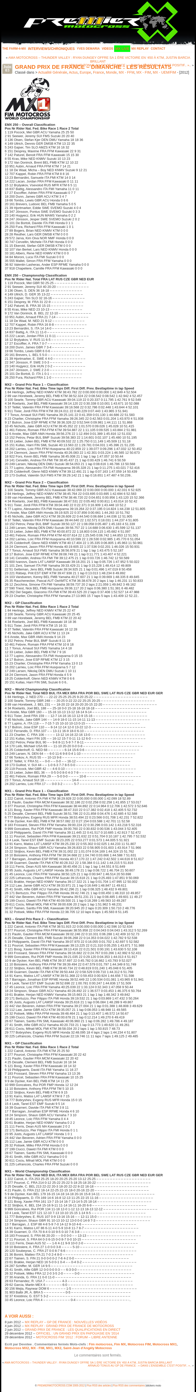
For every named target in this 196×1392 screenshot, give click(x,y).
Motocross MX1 (165, 1344)
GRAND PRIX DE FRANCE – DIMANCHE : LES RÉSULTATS (93, 67)
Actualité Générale (52, 72)
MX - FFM (126, 72)
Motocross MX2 (17, 1348)
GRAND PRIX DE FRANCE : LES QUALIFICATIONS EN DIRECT (73, 1330)
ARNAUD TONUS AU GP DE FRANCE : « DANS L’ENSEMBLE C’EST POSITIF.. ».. (139, 1365)
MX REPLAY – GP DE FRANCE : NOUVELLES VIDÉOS (66, 1322)
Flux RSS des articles (99, 1385)
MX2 (58, 1348)
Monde (111, 72)
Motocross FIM (139, 1344)
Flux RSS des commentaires (129, 1385)
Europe (85, 72)
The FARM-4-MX (14, 48)
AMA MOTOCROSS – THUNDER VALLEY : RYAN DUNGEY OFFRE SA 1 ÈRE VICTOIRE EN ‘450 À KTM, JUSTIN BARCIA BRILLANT (99, 59)
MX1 (49, 1348)
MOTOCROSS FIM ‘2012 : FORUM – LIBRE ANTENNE (76, 1337)
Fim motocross (100, 1344)
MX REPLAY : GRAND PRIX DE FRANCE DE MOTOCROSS (69, 1326)
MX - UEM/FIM (164, 72)
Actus (73, 72)
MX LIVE (122, 49)
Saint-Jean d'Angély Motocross (87, 1348)
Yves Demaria (88, 48)
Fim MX (120, 1344)
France (98, 72)
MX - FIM (143, 72)
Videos (107, 48)
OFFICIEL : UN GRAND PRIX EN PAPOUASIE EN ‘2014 (77, 1333)
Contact (158, 48)
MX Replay (140, 48)
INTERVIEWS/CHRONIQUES (51, 49)
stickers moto (153, 1385)
